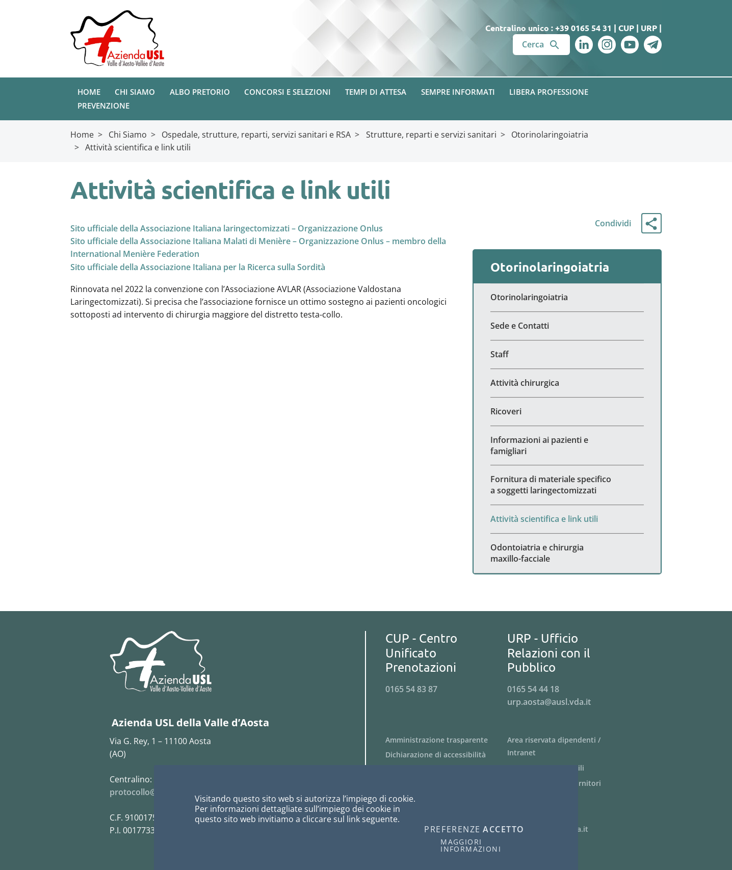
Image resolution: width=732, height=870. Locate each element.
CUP (626, 27)
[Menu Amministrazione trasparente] (446, 740)
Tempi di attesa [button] (375, 92)
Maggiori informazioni (470, 845)
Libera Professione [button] (548, 92)
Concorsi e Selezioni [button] (287, 92)
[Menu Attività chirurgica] (567, 383)
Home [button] (88, 92)
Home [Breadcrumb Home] (82, 134)
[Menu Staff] (567, 354)
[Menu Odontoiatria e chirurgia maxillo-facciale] (567, 553)
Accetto (504, 830)
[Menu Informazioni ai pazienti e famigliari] (567, 446)
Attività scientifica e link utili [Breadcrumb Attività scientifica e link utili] (138, 147)
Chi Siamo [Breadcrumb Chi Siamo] (128, 134)
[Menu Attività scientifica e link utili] (567, 519)
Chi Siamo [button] (135, 92)
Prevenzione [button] (103, 105)
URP (649, 27)
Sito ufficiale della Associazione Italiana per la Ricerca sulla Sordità (197, 267)
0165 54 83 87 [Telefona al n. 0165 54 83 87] (411, 689)
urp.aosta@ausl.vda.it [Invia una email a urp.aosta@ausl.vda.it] (549, 701)
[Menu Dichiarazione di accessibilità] (446, 754)
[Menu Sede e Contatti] (567, 326)
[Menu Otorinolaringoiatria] (567, 297)
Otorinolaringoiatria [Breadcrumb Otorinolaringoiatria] (549, 134)
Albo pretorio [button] (200, 92)
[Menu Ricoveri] (567, 412)
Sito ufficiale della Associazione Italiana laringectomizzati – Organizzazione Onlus (226, 228)
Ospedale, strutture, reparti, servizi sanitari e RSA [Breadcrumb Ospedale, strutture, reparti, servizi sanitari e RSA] (256, 134)
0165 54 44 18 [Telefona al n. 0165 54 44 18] (533, 689)
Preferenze (452, 830)
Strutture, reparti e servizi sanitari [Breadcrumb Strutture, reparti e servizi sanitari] (431, 134)
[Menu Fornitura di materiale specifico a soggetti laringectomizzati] (567, 485)
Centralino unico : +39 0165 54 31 (548, 27)
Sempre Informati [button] (458, 92)
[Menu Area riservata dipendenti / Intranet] (568, 746)
